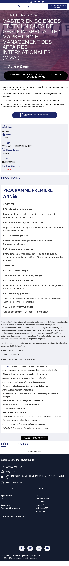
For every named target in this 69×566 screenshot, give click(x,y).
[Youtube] (47, 548)
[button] (19, 6)
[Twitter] (30, 548)
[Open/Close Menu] (10, 6)
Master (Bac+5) (23, 15)
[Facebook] (22, 548)
